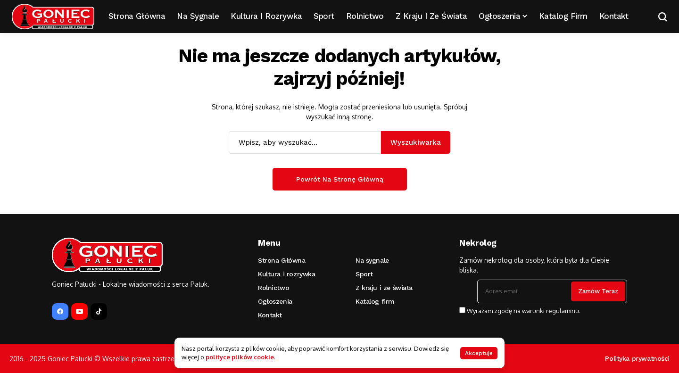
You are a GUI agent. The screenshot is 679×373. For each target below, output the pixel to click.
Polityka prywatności (637, 358)
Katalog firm (375, 301)
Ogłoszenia (275, 301)
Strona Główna (282, 260)
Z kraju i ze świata (384, 287)
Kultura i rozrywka (286, 274)
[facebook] (60, 311)
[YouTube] (79, 311)
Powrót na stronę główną (339, 179)
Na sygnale (372, 260)
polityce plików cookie (240, 357)
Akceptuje (479, 353)
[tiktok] (99, 311)
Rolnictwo (273, 287)
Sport (364, 274)
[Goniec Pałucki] (53, 17)
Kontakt (270, 315)
